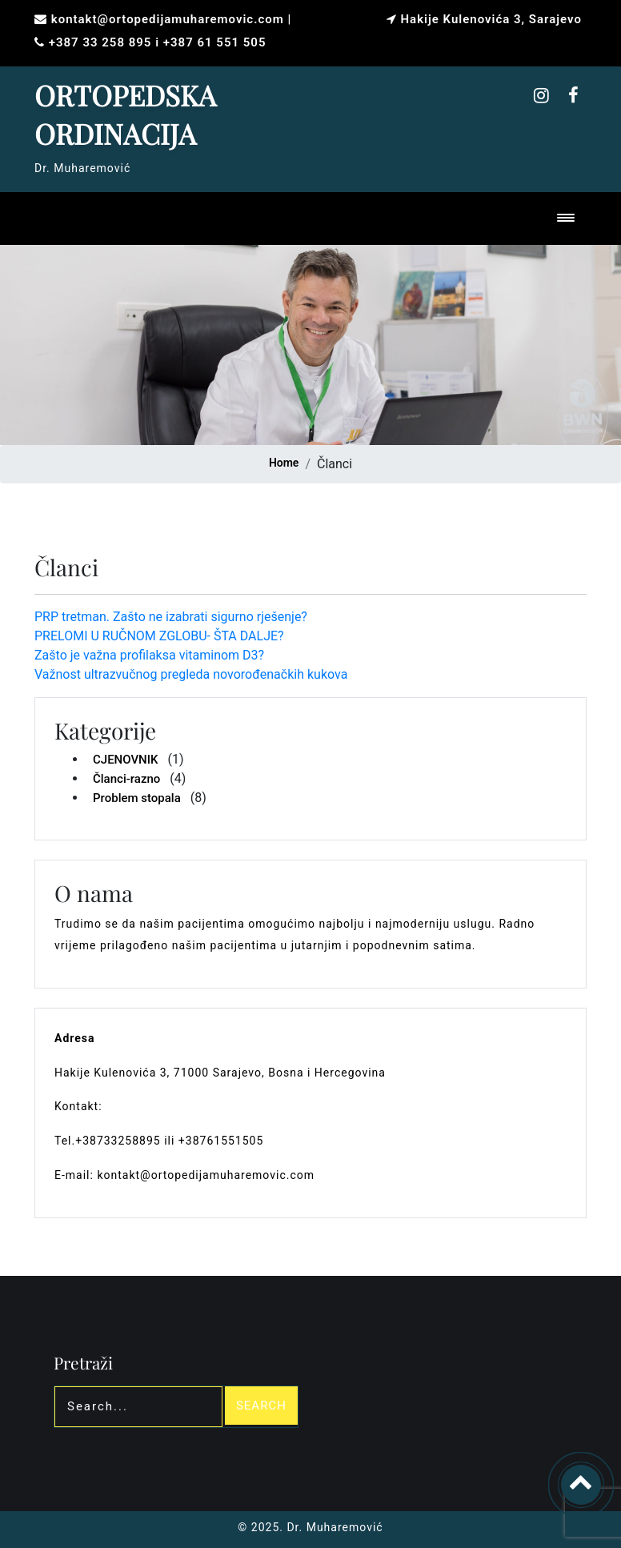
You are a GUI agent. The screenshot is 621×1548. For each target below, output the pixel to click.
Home (284, 462)
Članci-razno (126, 779)
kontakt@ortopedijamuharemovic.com (167, 19)
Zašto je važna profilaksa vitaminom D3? (149, 655)
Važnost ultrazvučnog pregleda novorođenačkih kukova (190, 674)
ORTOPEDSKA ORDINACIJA (125, 114)
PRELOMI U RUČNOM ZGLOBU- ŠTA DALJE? (159, 636)
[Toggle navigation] (569, 219)
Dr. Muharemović (333, 1527)
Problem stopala (137, 798)
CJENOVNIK (125, 759)
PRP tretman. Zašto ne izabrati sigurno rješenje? (170, 616)
